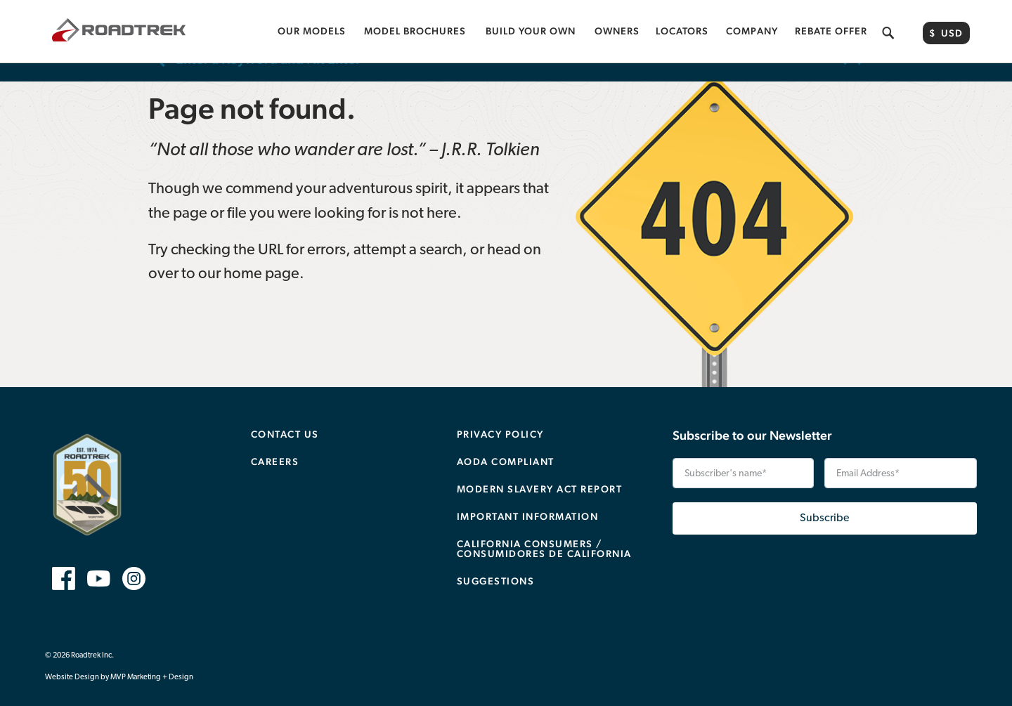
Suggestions (496, 562)
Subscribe (824, 500)
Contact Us (285, 415)
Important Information (528, 498)
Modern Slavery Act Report (540, 470)
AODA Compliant (505, 443)
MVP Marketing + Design (151, 659)
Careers (275, 443)
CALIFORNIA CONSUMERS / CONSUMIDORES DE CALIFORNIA (544, 530)
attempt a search (407, 232)
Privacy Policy (500, 415)
